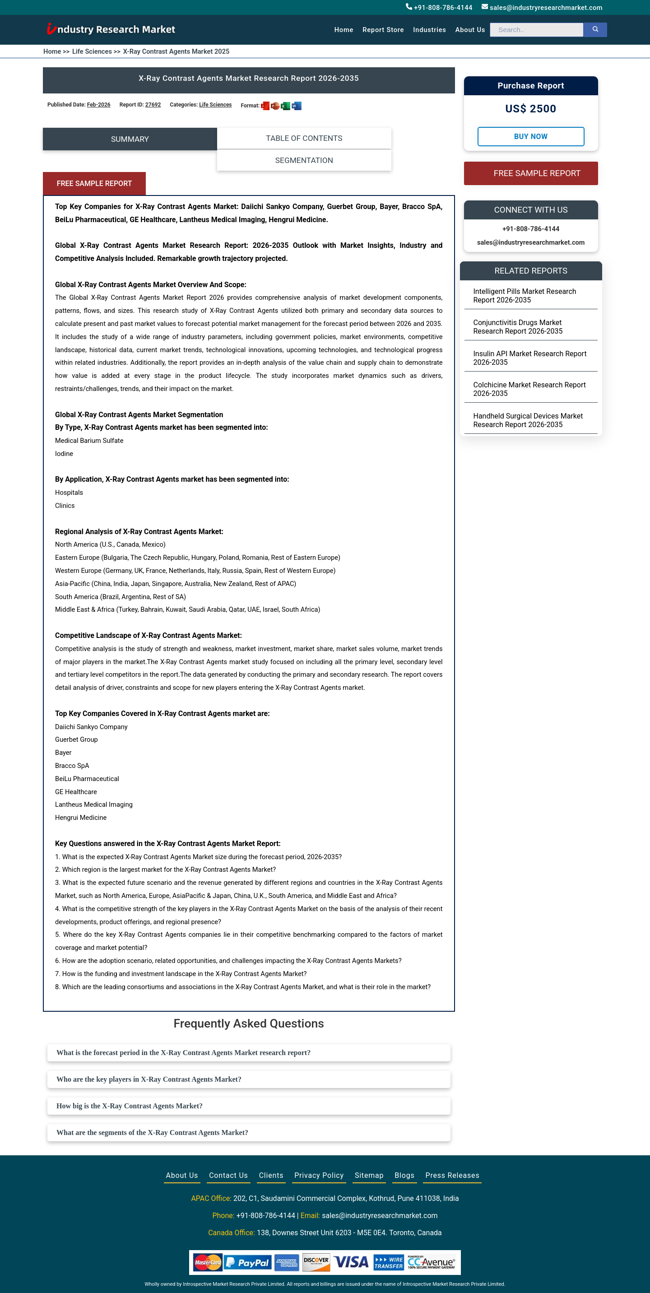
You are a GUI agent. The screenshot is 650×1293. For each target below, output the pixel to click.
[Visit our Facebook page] (307, 1276)
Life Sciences (215, 105)
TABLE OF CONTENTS (197, 139)
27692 (153, 105)
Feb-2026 (99, 105)
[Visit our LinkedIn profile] (341, 1276)
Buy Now (531, 136)
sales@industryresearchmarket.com (542, 7)
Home (344, 30)
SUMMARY (94, 139)
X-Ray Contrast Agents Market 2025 (176, 51)
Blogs (404, 1131)
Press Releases (452, 1131)
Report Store (383, 30)
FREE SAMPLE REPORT (403, 139)
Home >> (56, 51)
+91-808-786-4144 (439, 7)
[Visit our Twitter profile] (324, 1276)
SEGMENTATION (300, 139)
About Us (182, 1131)
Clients (271, 1131)
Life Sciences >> (96, 51)
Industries (429, 30)
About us (470, 30)
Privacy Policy (319, 1131)
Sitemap (369, 1131)
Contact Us (228, 1131)
